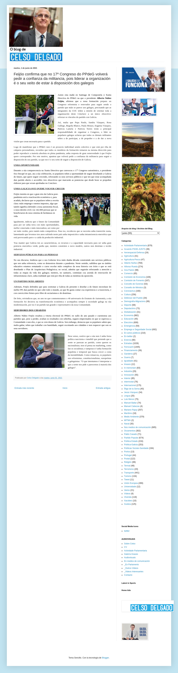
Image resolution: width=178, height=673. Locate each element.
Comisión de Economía (134, 277)
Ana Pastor (129, 270)
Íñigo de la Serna (132, 389)
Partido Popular (131, 438)
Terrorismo (129, 469)
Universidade (130, 486)
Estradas (128, 343)
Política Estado (131, 441)
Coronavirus (129, 291)
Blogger (105, 658)
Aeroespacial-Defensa (134, 252)
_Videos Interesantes (133, 571)
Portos (127, 451)
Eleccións (128, 322)
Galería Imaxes (131, 554)
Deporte (127, 305)
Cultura (127, 294)
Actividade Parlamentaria (135, 245)
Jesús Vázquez (131, 392)
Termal (127, 465)
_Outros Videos (131, 568)
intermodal (129, 382)
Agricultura (129, 256)
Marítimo (128, 413)
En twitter (128, 336)
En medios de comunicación (137, 561)
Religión (127, 462)
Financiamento (131, 350)
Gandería (128, 354)
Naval (126, 424)
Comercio (128, 273)
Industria (128, 371)
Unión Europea (131, 483)
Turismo (127, 476)
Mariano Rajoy (130, 410)
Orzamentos (129, 431)
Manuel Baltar (130, 403)
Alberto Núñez (130, 263)
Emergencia (129, 326)
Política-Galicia (131, 444)
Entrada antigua (103, 388)
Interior (127, 378)
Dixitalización (130, 312)
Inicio (65, 388)
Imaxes (127, 364)
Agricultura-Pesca (132, 259)
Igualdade (128, 361)
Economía (128, 315)
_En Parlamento (131, 564)
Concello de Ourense (133, 284)
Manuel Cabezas (131, 406)
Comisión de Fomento (134, 280)
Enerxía (127, 340)
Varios (127, 490)
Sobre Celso (129, 543)
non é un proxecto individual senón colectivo (67, 147)
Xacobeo (128, 500)
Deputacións (130, 308)
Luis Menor (129, 399)
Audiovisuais (130, 557)
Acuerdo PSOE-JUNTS (134, 249)
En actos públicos (132, 333)
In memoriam (130, 368)
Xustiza (127, 504)
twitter (127, 531)
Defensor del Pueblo (133, 298)
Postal (127, 458)
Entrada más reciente (24, 388)
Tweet (127, 479)
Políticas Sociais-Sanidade (136, 448)
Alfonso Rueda (131, 266)
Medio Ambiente (131, 416)
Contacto (128, 575)
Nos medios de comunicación (137, 427)
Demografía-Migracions (134, 301)
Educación (129, 319)
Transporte (129, 473)
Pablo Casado (130, 434)
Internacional (130, 385)
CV (125, 547)
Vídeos (127, 493)
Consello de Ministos (133, 287)
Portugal (128, 455)
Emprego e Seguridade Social (137, 329)
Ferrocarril (129, 347)
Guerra (127, 357)
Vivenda (127, 497)
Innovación (129, 375)
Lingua (127, 396)
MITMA (127, 420)
